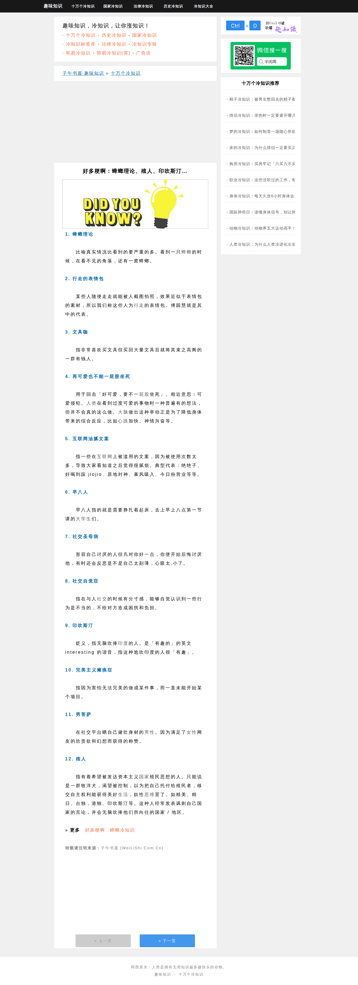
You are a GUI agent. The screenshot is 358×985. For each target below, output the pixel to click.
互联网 (105, 456)
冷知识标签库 (81, 44)
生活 (123, 794)
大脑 (123, 412)
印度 (123, 643)
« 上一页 (103, 941)
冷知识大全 (203, 6)
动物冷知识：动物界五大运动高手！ (262, 228)
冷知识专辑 (144, 44)
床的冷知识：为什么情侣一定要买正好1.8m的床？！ (278, 147)
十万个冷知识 (83, 6)
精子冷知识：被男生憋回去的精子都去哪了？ (271, 99)
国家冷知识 (113, 6)
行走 (139, 305)
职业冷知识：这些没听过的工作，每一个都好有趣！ (277, 180)
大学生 (84, 518)
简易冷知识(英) (114, 53)
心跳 (123, 421)
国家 (144, 776)
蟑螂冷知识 (122, 830)
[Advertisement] (135, 124)
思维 (149, 794)
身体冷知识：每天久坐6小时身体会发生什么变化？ (276, 196)
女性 (192, 732)
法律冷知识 (143, 6)
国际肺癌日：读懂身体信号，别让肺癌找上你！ (273, 212)
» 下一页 (167, 941)
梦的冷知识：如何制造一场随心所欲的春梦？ (271, 131)
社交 (102, 598)
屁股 (144, 394)
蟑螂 (186, 252)
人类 (91, 403)
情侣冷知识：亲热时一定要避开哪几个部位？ (271, 115)
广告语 (143, 53)
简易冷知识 (78, 53)
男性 (149, 732)
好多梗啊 (95, 830)
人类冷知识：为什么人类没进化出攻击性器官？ (273, 244)
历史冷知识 (173, 6)
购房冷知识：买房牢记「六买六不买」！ (266, 163)
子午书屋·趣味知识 (83, 73)
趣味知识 (53, 6)
